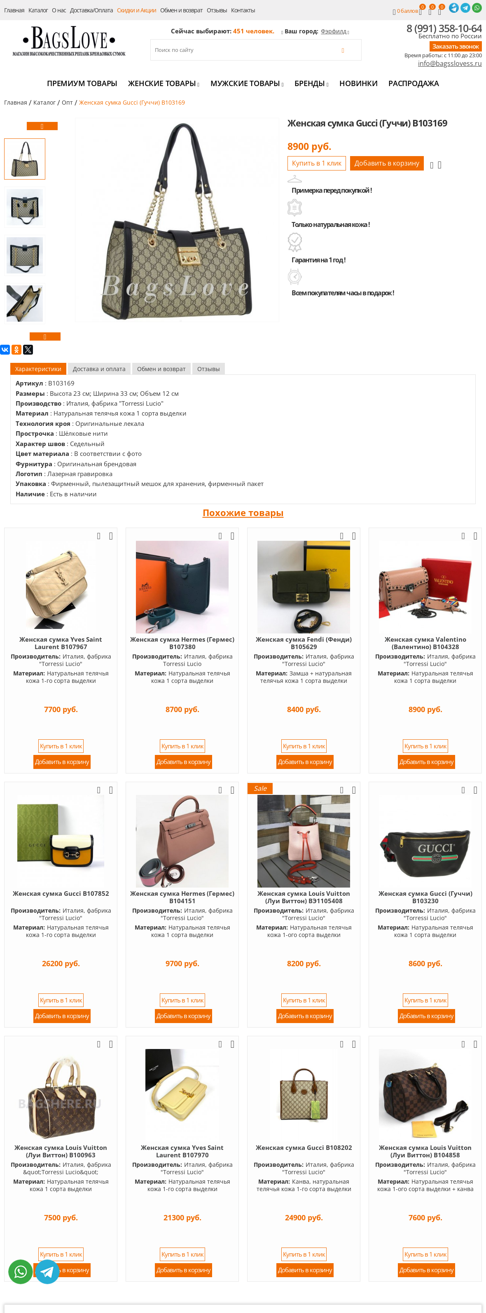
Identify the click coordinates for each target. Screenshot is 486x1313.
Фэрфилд (333, 31)
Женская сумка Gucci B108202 (304, 1147)
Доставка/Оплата (91, 10)
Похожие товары (243, 512)
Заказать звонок (455, 46)
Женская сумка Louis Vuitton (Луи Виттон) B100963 (60, 1151)
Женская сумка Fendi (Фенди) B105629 (304, 643)
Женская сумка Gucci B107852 (61, 893)
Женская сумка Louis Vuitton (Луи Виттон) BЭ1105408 (303, 897)
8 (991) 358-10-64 (444, 28)
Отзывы (217, 10)
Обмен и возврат (181, 10)
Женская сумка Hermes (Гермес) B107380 (182, 643)
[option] (24, 159)
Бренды (311, 83)
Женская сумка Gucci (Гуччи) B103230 (425, 897)
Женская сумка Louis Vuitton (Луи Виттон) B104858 (425, 1151)
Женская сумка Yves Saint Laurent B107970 (182, 1151)
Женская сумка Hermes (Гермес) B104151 (182, 897)
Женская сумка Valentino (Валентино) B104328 (425, 643)
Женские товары (163, 83)
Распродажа (413, 83)
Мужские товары (247, 83)
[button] (42, 126)
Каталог (38, 10)
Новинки (358, 83)
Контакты (243, 10)
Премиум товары (82, 83)
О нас (59, 10)
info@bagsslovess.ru (450, 63)
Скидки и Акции (136, 10)
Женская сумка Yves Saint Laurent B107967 (60, 643)
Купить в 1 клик (316, 163)
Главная (14, 10)
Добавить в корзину (387, 163)
